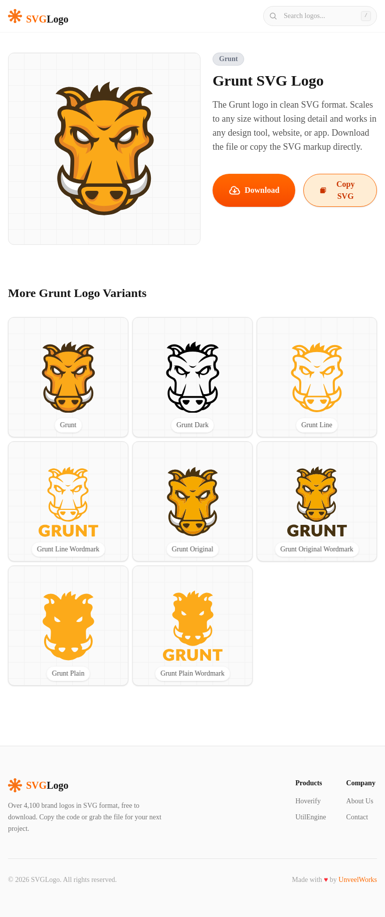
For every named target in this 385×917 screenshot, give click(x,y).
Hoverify (308, 801)
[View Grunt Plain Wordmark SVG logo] (192, 625)
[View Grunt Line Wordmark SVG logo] (68, 501)
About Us (359, 801)
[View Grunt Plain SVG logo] (68, 625)
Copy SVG (337, 190)
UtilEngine (310, 817)
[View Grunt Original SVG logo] (192, 501)
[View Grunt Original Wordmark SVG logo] (317, 501)
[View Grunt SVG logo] (68, 377)
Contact (357, 817)
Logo (38, 785)
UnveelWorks (357, 879)
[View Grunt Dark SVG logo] (192, 377)
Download (254, 190)
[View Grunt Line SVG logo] (317, 377)
